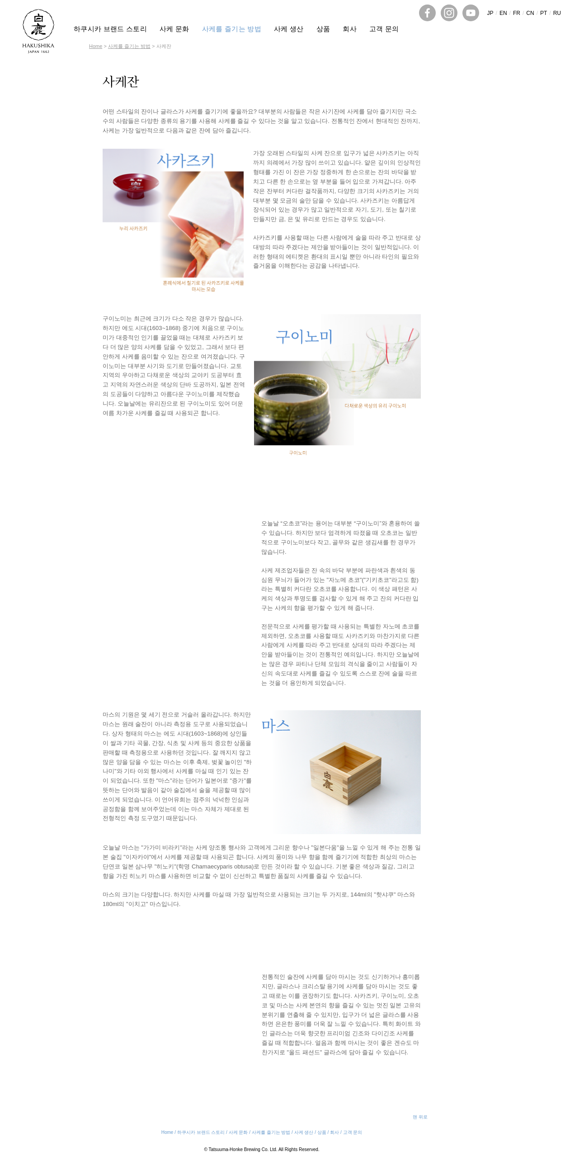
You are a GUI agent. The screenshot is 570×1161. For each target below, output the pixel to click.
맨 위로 (420, 1116)
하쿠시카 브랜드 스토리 (110, 29)
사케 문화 (174, 29)
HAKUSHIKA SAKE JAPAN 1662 (38, 31)
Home (95, 46)
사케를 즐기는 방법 (231, 29)
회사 (350, 29)
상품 (323, 29)
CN (530, 13)
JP (490, 13)
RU (557, 13)
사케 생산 (289, 29)
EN (503, 13)
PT (543, 13)
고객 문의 (384, 29)
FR (516, 13)
